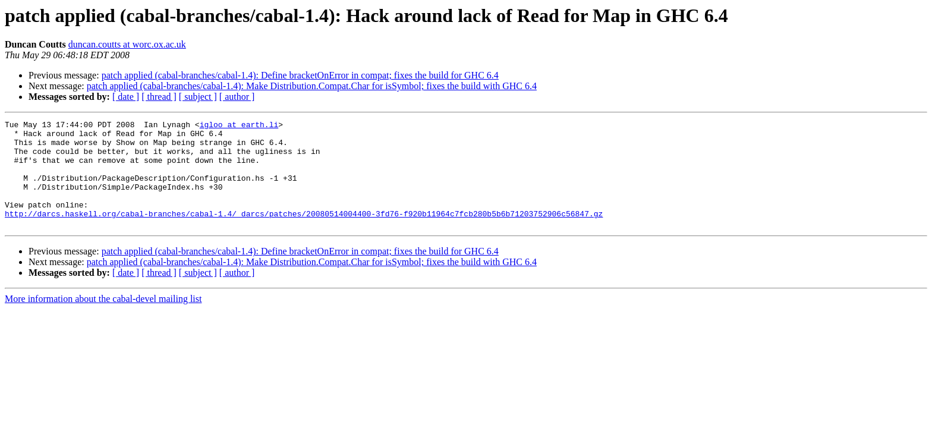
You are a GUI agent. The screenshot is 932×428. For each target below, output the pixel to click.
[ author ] (237, 97)
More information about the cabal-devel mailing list (103, 320)
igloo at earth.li (239, 126)
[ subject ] (198, 97)
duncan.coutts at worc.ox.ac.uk (127, 44)
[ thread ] (159, 97)
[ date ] (125, 97)
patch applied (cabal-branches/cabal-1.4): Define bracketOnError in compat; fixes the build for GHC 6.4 (300, 75)
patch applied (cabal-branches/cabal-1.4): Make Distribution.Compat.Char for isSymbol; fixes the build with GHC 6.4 (312, 86)
